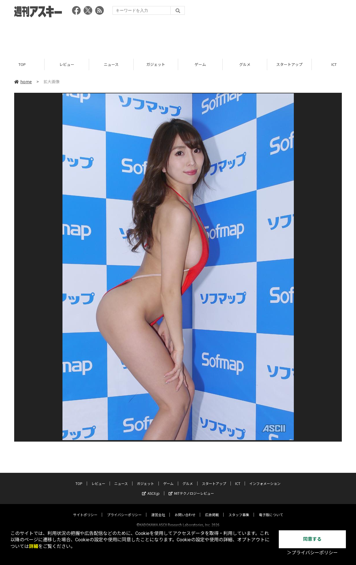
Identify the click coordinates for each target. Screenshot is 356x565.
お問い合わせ (185, 509)
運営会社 (158, 509)
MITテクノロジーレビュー (191, 488)
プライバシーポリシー (124, 509)
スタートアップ (289, 64)
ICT (237, 478)
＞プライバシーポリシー (312, 552)
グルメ (244, 64)
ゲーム (200, 64)
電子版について (271, 509)
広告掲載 (212, 509)
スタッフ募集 (238, 509)
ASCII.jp (151, 488)
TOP (22, 64)
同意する (312, 539)
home (23, 81)
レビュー (66, 64)
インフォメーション (265, 478)
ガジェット (155, 64)
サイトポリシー (85, 509)
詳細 (33, 546)
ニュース (111, 64)
